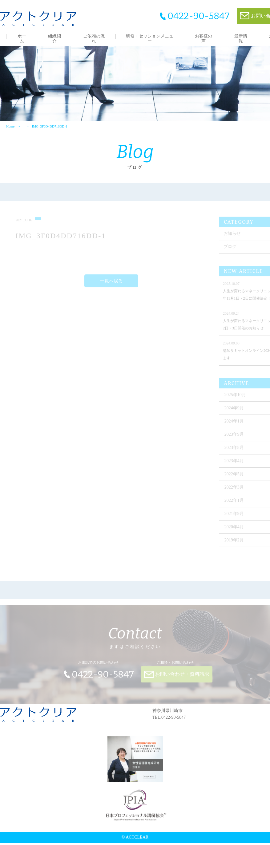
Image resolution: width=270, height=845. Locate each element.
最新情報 (240, 38)
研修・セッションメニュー (149, 38)
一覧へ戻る (111, 285)
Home (10, 128)
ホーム (22, 38)
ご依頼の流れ (94, 38)
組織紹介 (54, 38)
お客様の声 (203, 38)
